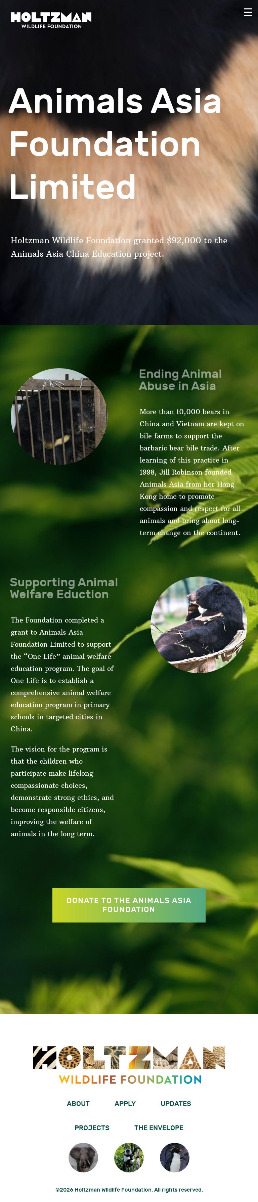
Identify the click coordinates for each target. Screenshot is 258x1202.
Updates (176, 1104)
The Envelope (158, 1128)
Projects (92, 1128)
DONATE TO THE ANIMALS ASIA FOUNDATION (129, 905)
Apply (125, 1104)
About (78, 1104)
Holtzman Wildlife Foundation (51, 20)
